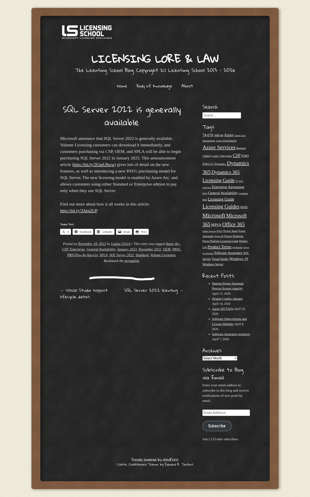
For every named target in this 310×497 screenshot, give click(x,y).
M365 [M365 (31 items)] (244, 207)
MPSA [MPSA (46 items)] (216, 225)
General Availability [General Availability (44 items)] (223, 193)
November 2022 (149, 249)
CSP (65, 249)
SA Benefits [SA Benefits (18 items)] (237, 247)
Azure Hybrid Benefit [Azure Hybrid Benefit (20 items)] (226, 140)
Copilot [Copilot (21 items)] (215, 156)
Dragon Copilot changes (227, 298)
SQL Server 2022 (121, 255)
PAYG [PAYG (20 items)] (220, 231)
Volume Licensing (163, 255)
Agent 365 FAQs (222, 309)
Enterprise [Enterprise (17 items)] (206, 187)
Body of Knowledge (154, 86)
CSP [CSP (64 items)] (236, 155)
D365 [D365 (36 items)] (245, 156)
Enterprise (77, 249)
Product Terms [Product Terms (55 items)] (219, 246)
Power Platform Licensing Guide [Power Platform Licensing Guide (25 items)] (220, 241)
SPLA (103, 255)
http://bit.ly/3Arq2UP (78, 210)
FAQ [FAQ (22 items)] (204, 193)
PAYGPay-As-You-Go (82, 255)
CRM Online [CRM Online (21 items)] (225, 156)
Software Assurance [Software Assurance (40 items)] (228, 253)
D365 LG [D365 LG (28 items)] (208, 164)
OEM (167, 249)
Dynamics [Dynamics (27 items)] (220, 164)
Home (122, 86)
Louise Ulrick (121, 244)
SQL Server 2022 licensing (153, 290)
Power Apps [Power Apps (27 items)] (230, 231)
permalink (132, 261)
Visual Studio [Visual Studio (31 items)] (220, 259)
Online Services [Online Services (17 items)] (209, 231)
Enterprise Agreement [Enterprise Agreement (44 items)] (228, 187)
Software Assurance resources (231, 334)
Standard (142, 255)
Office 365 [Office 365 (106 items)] (233, 224)
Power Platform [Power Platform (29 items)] (233, 236)
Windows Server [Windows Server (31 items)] (212, 264)
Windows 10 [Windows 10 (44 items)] (238, 259)
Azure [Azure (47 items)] (228, 135)
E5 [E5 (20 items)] (236, 181)
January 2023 (127, 249)
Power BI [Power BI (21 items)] (219, 236)
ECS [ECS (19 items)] (241, 181)
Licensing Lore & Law (155, 59)
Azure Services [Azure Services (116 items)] (218, 147)
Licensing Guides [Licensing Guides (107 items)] (220, 206)
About (187, 86)
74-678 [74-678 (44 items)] (207, 135)
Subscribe (217, 426)
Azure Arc (173, 244)
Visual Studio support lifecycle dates (84, 293)
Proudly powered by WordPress (155, 459)
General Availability (101, 249)
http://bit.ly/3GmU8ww (94, 164)
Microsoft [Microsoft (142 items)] (213, 215)
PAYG (176, 249)
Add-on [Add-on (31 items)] (218, 135)
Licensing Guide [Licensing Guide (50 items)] (221, 199)
